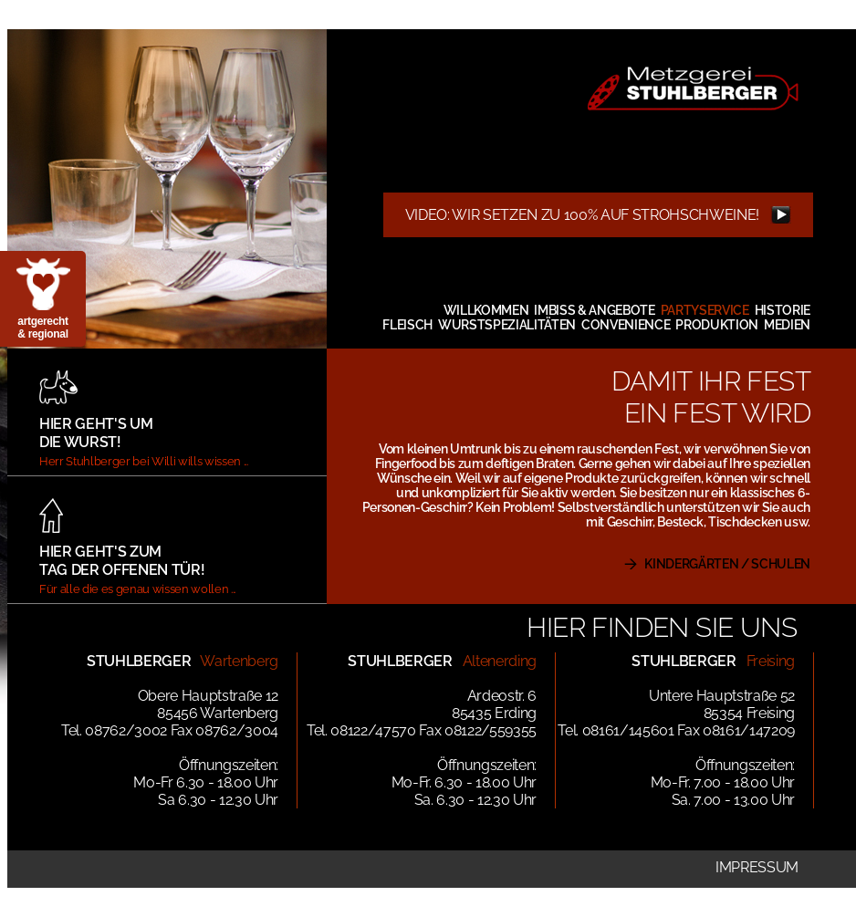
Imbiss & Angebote (594, 310)
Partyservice (705, 310)
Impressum (757, 867)
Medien (787, 325)
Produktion (716, 325)
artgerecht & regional (42, 327)
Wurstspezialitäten (507, 325)
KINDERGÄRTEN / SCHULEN (727, 564)
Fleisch (407, 325)
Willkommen (486, 310)
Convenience (625, 325)
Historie (782, 310)
